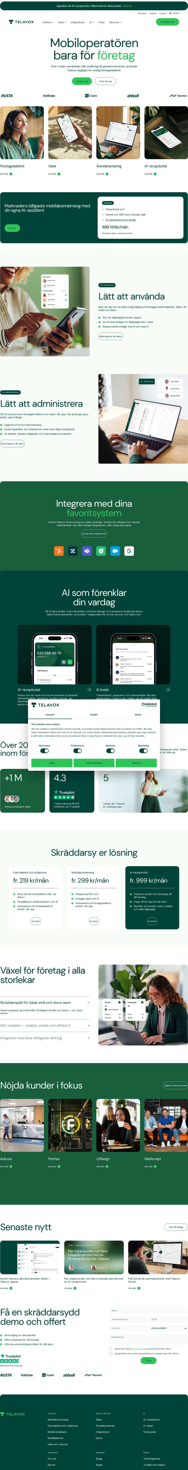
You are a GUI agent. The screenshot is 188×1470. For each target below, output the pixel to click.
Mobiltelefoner (56, 1438)
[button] (108, 203)
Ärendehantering (105, 1426)
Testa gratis (149, 1432)
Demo (99, 1438)
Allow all (136, 763)
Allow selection (94, 763)
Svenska (174, 13)
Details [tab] (94, 714)
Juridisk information (154, 1465)
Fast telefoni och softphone (63, 1426)
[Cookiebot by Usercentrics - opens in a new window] (144, 705)
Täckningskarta (151, 1459)
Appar (99, 1465)
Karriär (51, 1465)
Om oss (52, 1459)
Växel (99, 1420)
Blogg (99, 1459)
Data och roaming (57, 1444)
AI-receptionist (151, 1420)
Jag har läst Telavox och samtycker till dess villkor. (142, 1350)
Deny (52, 763)
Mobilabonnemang (58, 1420)
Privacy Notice (138, 1350)
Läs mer (127, 6)
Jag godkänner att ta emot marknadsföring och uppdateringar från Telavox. (146, 1355)
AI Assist (148, 1426)
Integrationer (103, 1432)
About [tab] (138, 714)
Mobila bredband (57, 1432)
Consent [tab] (50, 714)
